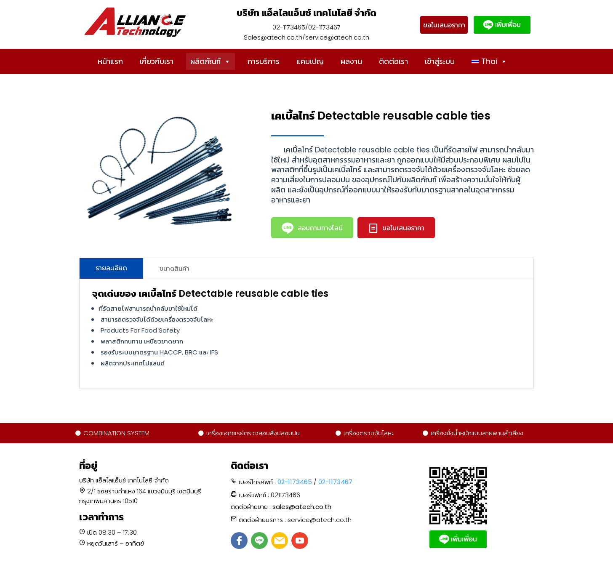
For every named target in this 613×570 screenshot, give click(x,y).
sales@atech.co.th (301, 506)
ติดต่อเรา (393, 61)
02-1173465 (294, 481)
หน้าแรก (110, 61)
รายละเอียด (111, 268)
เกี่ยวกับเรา (156, 61)
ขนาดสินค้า (174, 268)
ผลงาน (351, 61)
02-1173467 (335, 481)
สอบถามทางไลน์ (312, 228)
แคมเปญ (310, 61)
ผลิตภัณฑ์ (210, 61)
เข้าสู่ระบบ (440, 61)
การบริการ (264, 61)
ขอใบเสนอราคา (444, 25)
